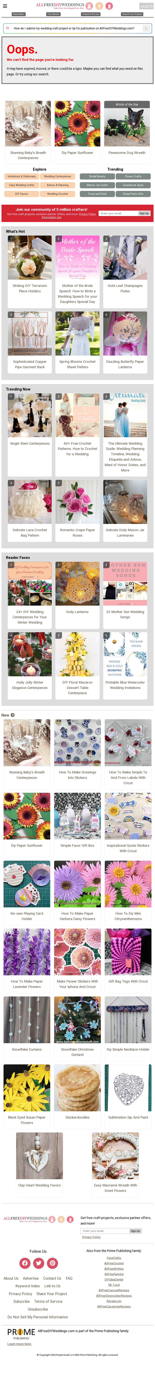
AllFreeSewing (114, 1274)
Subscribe (21, 1301)
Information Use (51, 217)
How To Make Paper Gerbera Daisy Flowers (77, 916)
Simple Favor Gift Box (77, 845)
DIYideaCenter (114, 1279)
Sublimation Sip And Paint (128, 1117)
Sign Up (144, 213)
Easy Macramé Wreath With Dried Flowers (115, 1188)
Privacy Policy (87, 214)
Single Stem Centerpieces (30, 443)
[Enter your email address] (105, 1231)
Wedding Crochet (57, 194)
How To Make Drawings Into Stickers (77, 775)
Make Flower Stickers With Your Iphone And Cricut (77, 984)
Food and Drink (97, 194)
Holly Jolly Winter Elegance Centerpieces (30, 685)
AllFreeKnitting (114, 1269)
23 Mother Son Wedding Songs (125, 614)
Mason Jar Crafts (97, 185)
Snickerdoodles (77, 1117)
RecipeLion (114, 1301)
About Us (11, 1278)
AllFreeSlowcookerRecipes (114, 1296)
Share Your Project (51, 1294)
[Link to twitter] (38, 1263)
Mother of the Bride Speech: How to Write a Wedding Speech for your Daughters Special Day (77, 294)
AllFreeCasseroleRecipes (114, 1306)
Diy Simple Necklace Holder (128, 1049)
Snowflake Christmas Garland (77, 1052)
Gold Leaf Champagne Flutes (125, 288)
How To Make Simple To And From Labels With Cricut (128, 777)
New (8, 715)
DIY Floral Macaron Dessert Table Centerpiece (77, 687)
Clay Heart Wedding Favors (39, 1185)
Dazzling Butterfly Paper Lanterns (125, 364)
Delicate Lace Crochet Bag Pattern (30, 533)
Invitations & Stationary (22, 176)
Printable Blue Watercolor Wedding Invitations (125, 685)
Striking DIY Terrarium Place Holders (30, 288)
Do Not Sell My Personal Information (37, 1317)
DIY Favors (21, 194)
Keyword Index (27, 1286)
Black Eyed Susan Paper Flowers (27, 1120)
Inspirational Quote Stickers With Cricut (128, 848)
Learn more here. (19, 1344)
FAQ (69, 1278)
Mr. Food (114, 1285)
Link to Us (52, 1286)
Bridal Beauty (97, 176)
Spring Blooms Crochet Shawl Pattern (77, 364)
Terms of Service (48, 1301)
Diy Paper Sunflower (77, 153)
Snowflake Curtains (27, 1049)
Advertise (31, 1278)
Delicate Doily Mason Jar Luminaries (125, 533)
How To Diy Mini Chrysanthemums (128, 916)
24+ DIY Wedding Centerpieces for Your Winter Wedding (30, 617)
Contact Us (52, 1278)
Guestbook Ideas (133, 185)
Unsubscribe (38, 1309)
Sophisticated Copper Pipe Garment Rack (30, 364)
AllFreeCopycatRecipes (114, 1290)
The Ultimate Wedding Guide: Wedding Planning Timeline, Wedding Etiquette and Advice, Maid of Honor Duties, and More (125, 456)
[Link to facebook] (25, 1263)
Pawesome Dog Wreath (126, 153)
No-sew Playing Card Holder (26, 916)
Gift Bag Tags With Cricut (128, 981)
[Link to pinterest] (52, 1263)
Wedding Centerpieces (57, 176)
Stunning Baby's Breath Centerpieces (28, 155)
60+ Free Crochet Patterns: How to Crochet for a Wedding (77, 448)
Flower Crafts (133, 176)
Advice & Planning (57, 185)
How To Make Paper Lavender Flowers (27, 984)
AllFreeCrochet (114, 1263)
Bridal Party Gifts (133, 194)
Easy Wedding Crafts (21, 185)
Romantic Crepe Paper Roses (77, 533)
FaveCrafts (114, 1258)
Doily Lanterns (77, 612)
